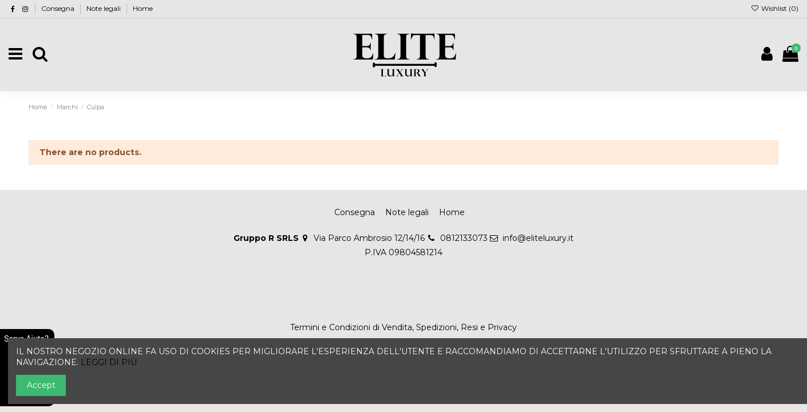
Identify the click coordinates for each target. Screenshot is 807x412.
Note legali (104, 8)
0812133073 (464, 238)
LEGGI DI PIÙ (109, 362)
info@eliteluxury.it (538, 238)
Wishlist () (774, 8)
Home (143, 8)
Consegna (58, 8)
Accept (41, 385)
